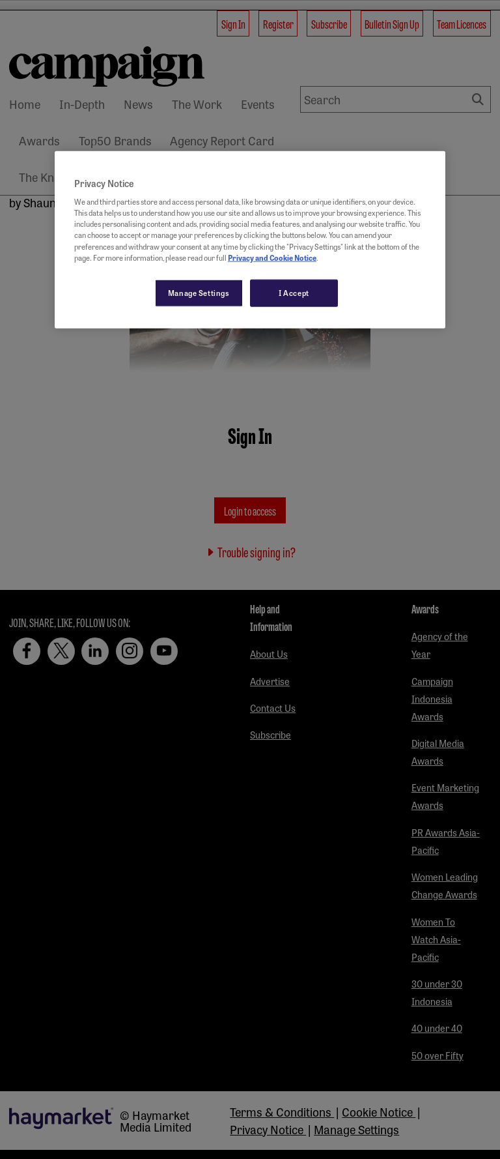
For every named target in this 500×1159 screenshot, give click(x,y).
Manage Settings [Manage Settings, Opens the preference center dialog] (199, 292)
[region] (250, 239)
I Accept (294, 292)
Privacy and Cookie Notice (272, 257)
